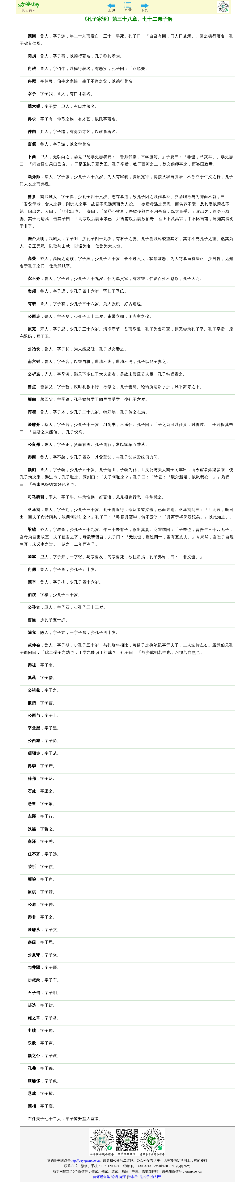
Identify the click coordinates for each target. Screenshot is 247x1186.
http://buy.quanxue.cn (85, 1160)
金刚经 (156, 1177)
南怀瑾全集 (101, 1177)
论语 (114, 1177)
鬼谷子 (145, 1177)
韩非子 (133, 1177)
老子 (123, 1177)
